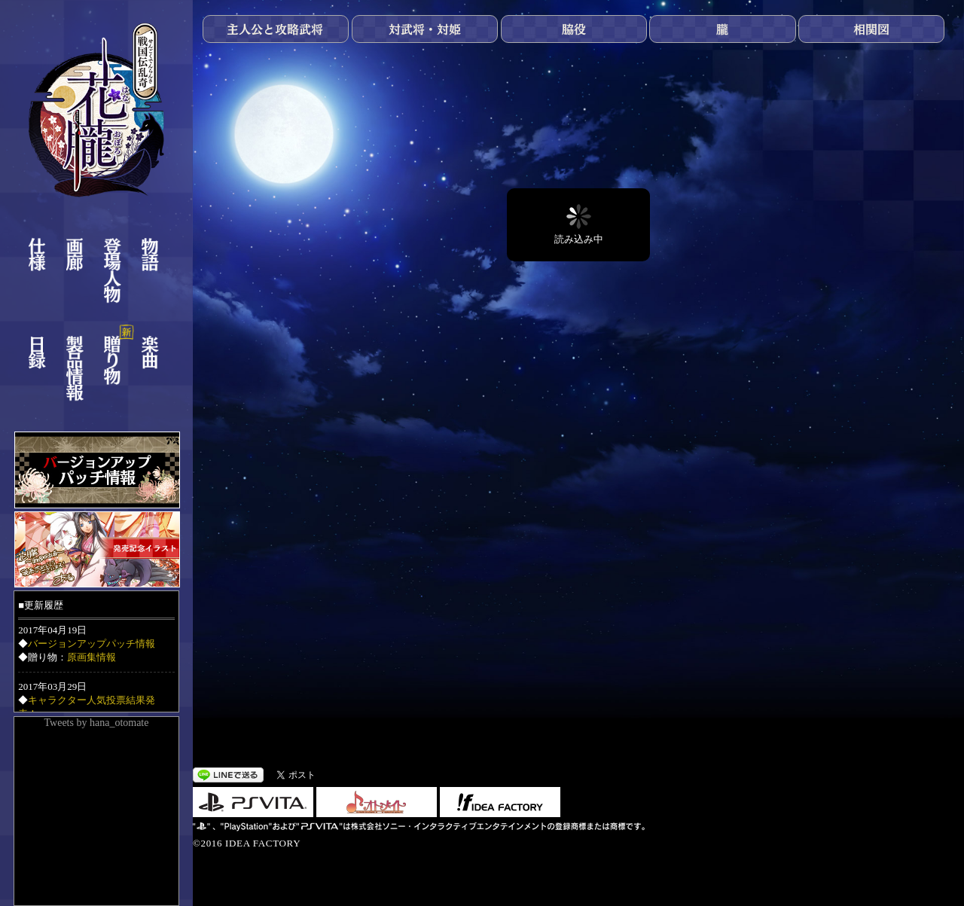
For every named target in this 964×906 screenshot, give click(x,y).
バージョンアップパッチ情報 (91, 643)
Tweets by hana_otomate (96, 722)
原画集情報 (91, 657)
